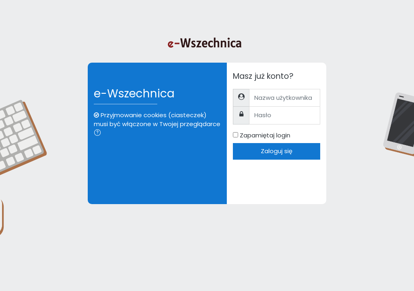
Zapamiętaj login (265, 135)
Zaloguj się (276, 151)
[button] (99, 133)
